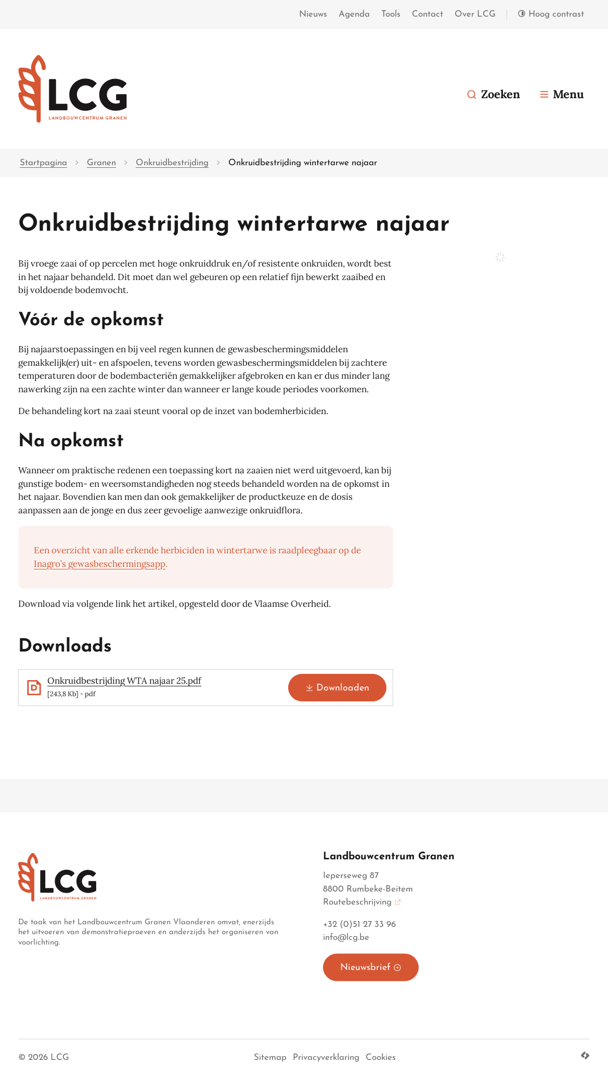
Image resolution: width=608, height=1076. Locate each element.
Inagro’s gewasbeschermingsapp (99, 563)
